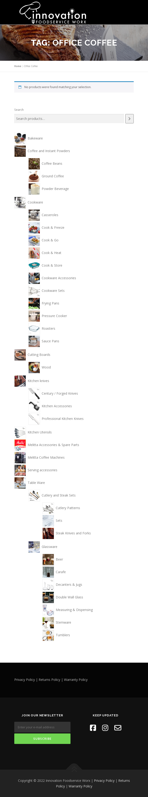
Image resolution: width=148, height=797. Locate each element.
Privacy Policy (104, 780)
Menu (129, 9)
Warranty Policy (80, 786)
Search (19, 109)
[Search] (129, 118)
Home (17, 66)
